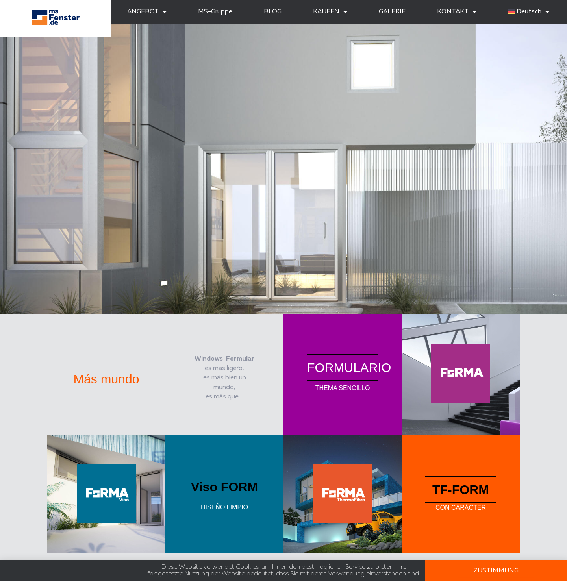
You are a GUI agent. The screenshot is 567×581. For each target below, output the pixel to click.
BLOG (273, 12)
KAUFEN (330, 12)
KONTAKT (456, 12)
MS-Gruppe (215, 12)
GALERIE (392, 12)
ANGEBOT (147, 12)
